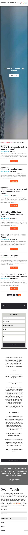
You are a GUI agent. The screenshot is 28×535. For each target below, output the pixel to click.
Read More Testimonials (14, 460)
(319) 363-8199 (14, 480)
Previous (10, 295)
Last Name (6, 321)
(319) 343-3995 (16, 503)
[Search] (21, 3)
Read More (14, 161)
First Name (6, 317)
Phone (5, 333)
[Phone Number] (24, 3)
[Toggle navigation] (26, 3)
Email (4, 329)
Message (5, 336)
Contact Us (14, 75)
